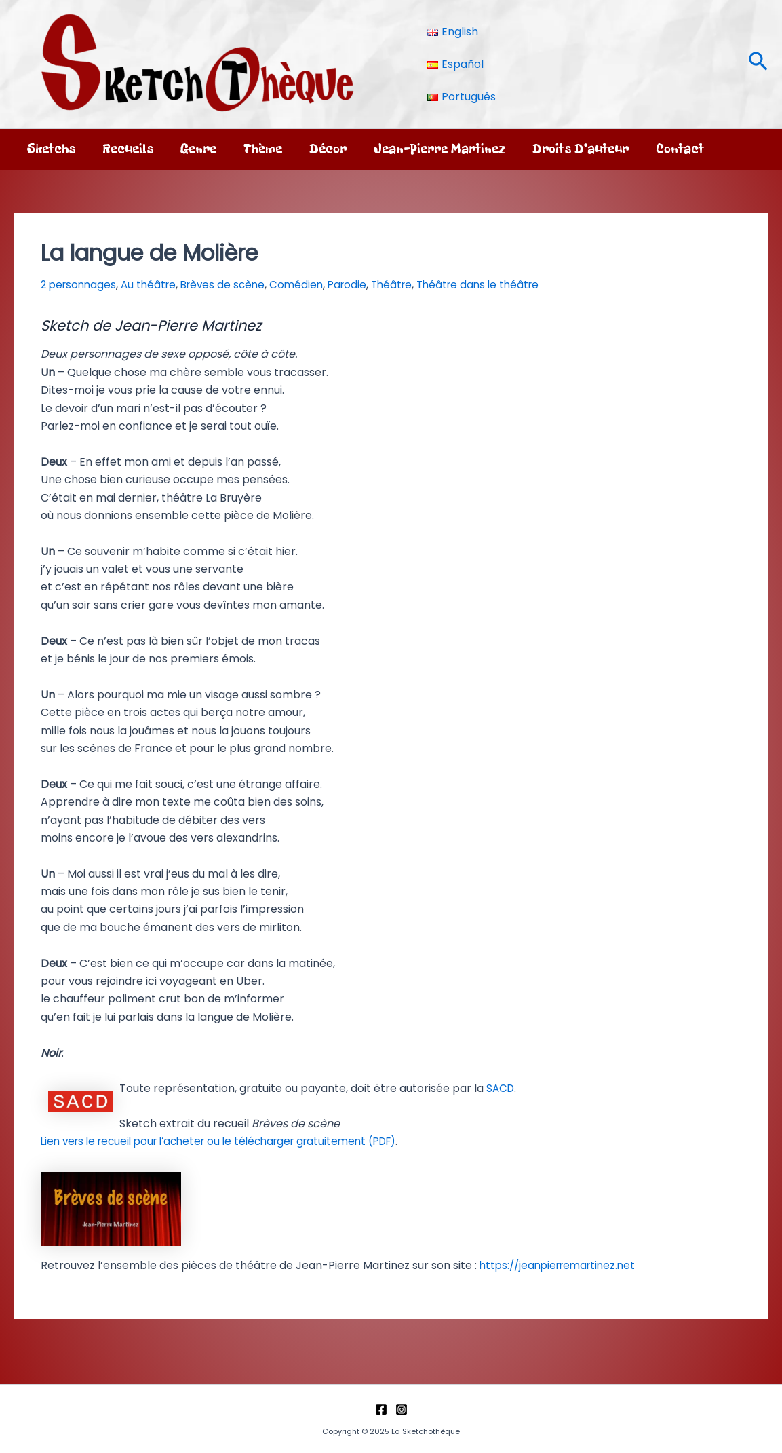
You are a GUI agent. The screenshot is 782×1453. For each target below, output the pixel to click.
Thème (262, 148)
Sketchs (51, 148)
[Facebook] (381, 1409)
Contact (680, 148)
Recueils (127, 148)
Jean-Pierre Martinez (439, 148)
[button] (758, 64)
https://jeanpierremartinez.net (562, 1265)
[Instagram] (401, 1409)
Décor (328, 148)
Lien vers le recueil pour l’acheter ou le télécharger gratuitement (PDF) (231, 1141)
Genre (198, 148)
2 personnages (80, 285)
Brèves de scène (231, 285)
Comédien (307, 285)
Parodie (360, 285)
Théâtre (407, 285)
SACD (501, 1088)
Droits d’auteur (580, 148)
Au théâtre (153, 285)
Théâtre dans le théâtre (497, 285)
